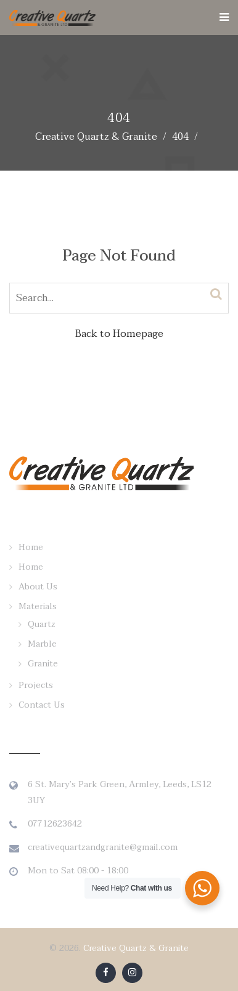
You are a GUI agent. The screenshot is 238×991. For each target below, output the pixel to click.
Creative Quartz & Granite (136, 948)
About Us (37, 587)
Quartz (41, 624)
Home (30, 547)
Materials (37, 606)
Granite (43, 664)
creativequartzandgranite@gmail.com (103, 847)
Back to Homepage (119, 333)
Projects (35, 685)
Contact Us (41, 705)
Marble (42, 644)
